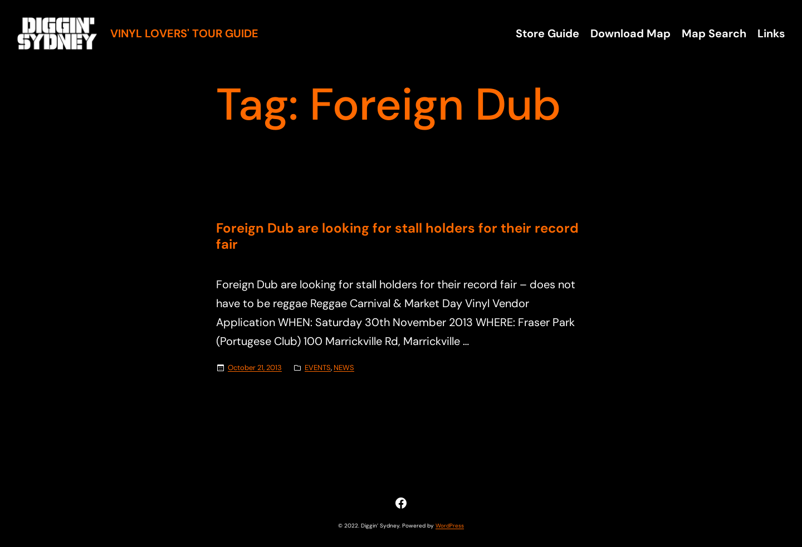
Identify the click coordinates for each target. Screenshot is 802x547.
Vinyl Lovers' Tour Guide (184, 33)
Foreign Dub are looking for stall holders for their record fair (397, 236)
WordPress (450, 525)
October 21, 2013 (255, 367)
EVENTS (318, 367)
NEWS (344, 367)
